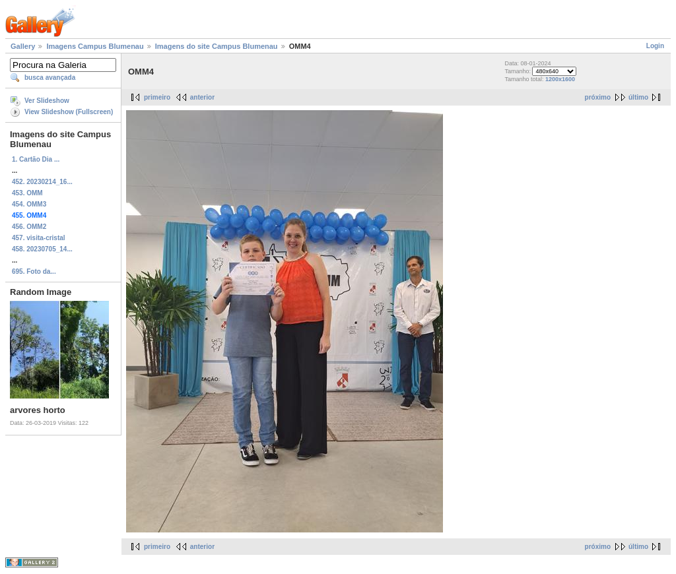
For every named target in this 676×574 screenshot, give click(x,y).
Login (655, 45)
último (638, 97)
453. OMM (27, 193)
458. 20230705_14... (42, 249)
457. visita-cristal (38, 237)
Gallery (23, 46)
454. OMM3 (29, 204)
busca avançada (49, 77)
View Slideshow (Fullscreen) (68, 111)
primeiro (157, 97)
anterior (202, 97)
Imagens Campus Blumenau (94, 46)
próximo (598, 97)
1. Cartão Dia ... (35, 159)
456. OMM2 (29, 226)
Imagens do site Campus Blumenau (216, 46)
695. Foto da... (34, 271)
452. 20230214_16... (42, 181)
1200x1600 (560, 79)
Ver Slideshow (46, 100)
